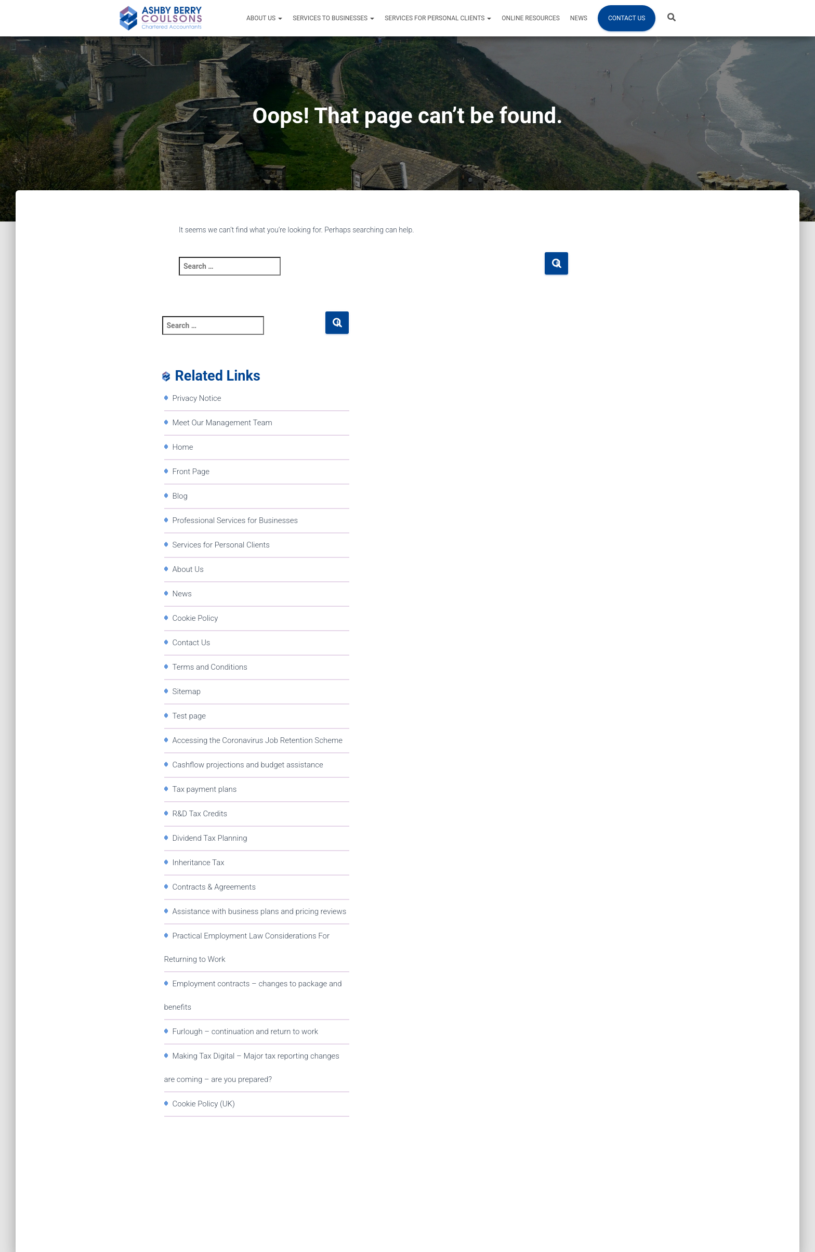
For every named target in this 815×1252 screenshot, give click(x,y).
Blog (180, 496)
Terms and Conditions (210, 667)
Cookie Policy (195, 618)
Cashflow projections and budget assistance (248, 765)
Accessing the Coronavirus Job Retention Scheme (258, 740)
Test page (189, 716)
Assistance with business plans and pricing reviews (260, 911)
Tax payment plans (205, 789)
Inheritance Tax (199, 862)
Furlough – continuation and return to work (246, 1031)
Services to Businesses (333, 18)
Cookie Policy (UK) (204, 1103)
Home (183, 447)
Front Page (191, 471)
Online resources (530, 18)
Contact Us (626, 18)
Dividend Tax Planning (210, 838)
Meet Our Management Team (222, 422)
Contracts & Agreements (214, 887)
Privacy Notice (197, 398)
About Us (264, 18)
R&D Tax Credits (200, 813)
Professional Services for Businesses (235, 520)
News (578, 18)
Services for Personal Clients (438, 18)
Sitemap (187, 691)
